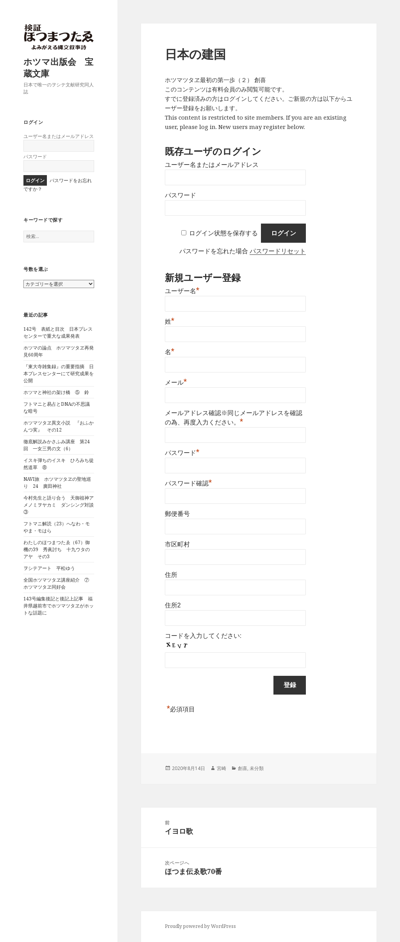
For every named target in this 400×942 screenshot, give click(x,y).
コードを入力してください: (203, 635)
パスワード (35, 156)
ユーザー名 (182, 291)
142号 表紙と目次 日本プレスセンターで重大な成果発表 (58, 332)
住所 (171, 574)
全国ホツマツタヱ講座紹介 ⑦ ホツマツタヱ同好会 (58, 583)
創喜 (242, 768)
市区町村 (177, 544)
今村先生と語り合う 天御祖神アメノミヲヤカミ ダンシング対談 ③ (60, 504)
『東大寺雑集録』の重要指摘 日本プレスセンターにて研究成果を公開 (58, 373)
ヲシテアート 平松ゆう (49, 568)
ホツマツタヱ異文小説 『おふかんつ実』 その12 (58, 426)
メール (176, 382)
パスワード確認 (188, 483)
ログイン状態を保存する (223, 233)
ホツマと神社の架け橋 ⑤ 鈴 (56, 392)
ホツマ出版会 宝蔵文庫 (58, 67)
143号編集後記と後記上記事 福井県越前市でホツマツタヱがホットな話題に (58, 605)
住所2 (173, 605)
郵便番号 (177, 513)
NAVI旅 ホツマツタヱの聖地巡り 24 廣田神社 (57, 482)
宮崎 (221, 768)
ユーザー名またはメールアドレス (58, 136)
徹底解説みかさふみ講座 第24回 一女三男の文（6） (56, 445)
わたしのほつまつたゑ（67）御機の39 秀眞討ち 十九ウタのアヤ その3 (56, 549)
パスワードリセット (278, 251)
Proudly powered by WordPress (200, 926)
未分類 (257, 768)
